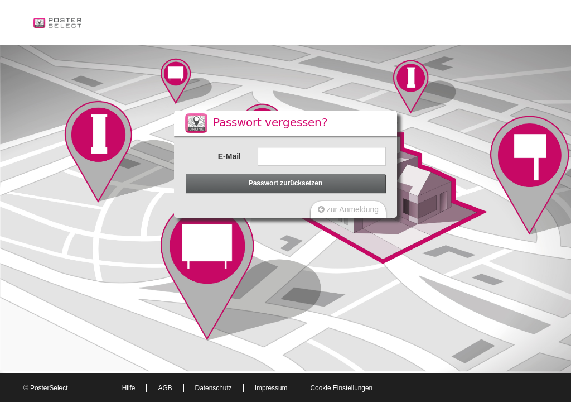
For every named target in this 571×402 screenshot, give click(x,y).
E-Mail (229, 156)
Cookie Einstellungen (342, 388)
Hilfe (129, 388)
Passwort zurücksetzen (286, 183)
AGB (165, 388)
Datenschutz (213, 388)
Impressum (271, 388)
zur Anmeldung (348, 209)
